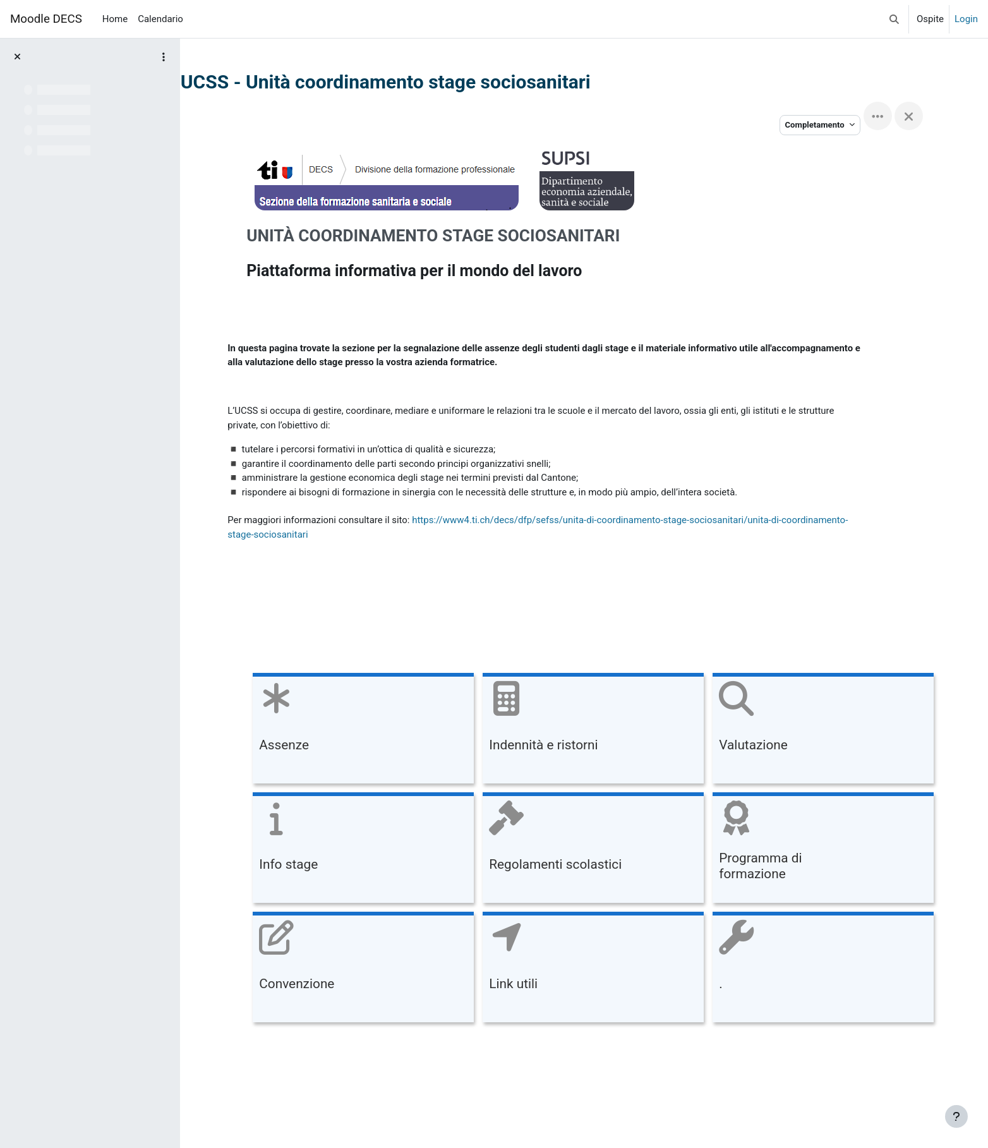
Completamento (842, 125)
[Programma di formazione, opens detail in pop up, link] (813, 850)
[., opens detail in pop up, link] (813, 969)
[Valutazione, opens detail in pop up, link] (813, 730)
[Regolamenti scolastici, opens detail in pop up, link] (583, 850)
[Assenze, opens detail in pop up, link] (353, 730)
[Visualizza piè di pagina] (956, 1116)
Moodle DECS (46, 19)
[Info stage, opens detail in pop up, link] (353, 850)
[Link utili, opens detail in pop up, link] (583, 969)
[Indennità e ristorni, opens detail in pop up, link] (583, 730)
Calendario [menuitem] (160, 19)
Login (966, 19)
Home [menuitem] (115, 19)
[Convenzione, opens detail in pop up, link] (353, 969)
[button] (894, 19)
